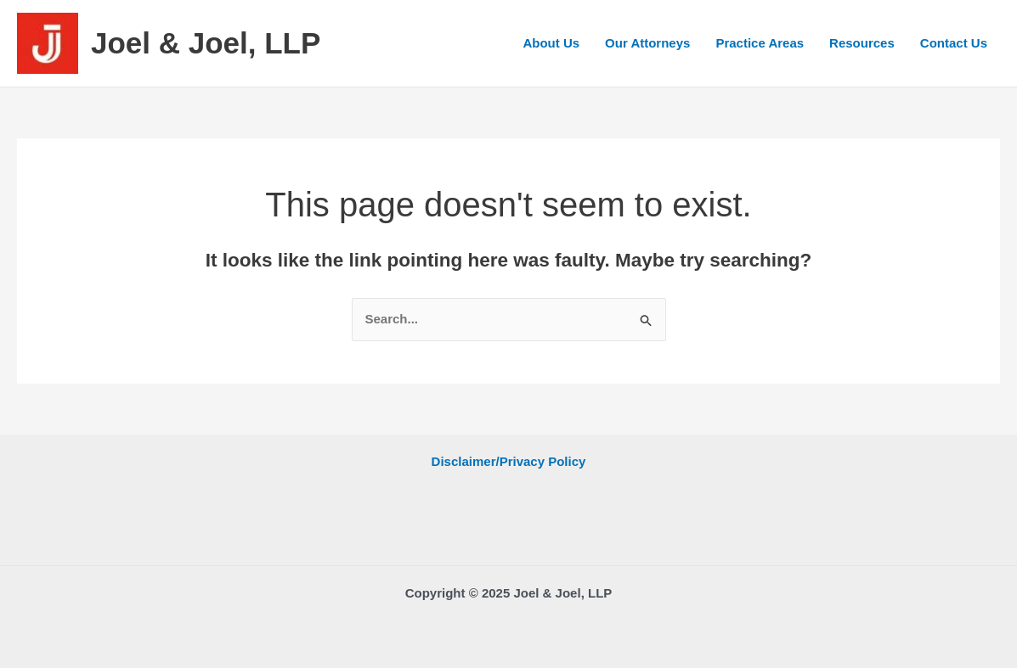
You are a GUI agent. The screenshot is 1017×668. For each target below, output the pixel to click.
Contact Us (953, 43)
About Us (551, 43)
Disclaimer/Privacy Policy (509, 461)
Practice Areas (759, 43)
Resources (862, 43)
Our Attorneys (647, 43)
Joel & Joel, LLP (205, 42)
